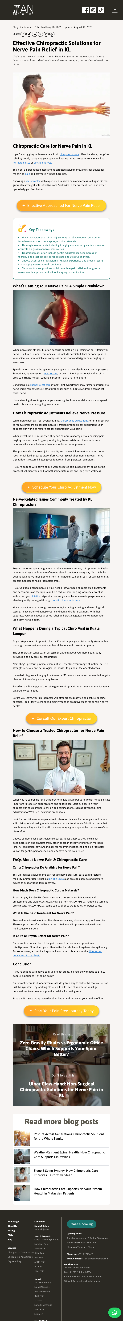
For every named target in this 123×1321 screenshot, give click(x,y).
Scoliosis (38, 1314)
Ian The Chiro (56, 879)
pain (27, 174)
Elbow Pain (39, 1249)
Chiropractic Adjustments (20, 1257)
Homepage (13, 1222)
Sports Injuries (41, 1229)
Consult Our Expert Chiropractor (64, 719)
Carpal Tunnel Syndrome (46, 1240)
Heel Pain (39, 1271)
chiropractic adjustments (75, 421)
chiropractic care (69, 154)
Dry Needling (14, 1261)
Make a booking (82, 1224)
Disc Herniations (42, 1283)
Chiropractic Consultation (21, 1252)
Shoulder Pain (41, 1244)
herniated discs (21, 162)
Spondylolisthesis (43, 1305)
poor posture (50, 373)
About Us (12, 1226)
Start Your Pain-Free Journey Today (64, 1011)
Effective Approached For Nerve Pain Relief (64, 206)
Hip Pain (38, 1258)
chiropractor (33, 181)
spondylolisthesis (40, 385)
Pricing (11, 1231)
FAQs (10, 1235)
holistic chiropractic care (66, 600)
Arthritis (38, 1267)
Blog (15, 27)
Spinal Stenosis (41, 1287)
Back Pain (39, 1296)
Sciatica (36, 596)
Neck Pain (39, 1309)
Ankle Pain (39, 1262)
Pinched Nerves (42, 1292)
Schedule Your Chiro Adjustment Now (64, 487)
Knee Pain (39, 1253)
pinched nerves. (43, 162)
